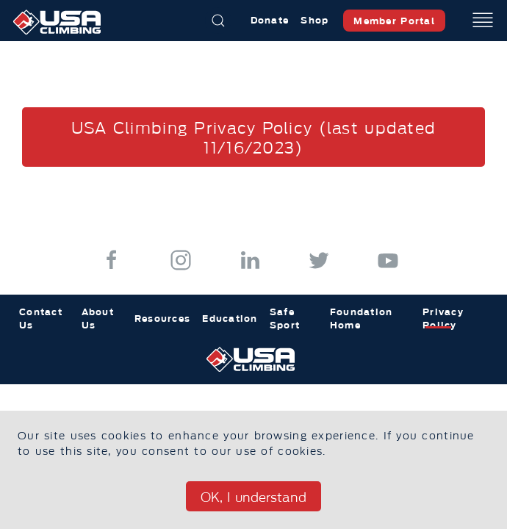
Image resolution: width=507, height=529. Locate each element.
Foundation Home (361, 318)
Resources (162, 318)
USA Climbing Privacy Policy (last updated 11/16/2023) (253, 138)
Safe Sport (285, 318)
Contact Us (40, 318)
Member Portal (394, 20)
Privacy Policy (443, 318)
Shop (314, 20)
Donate (270, 20)
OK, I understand (253, 497)
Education (230, 318)
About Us (98, 318)
